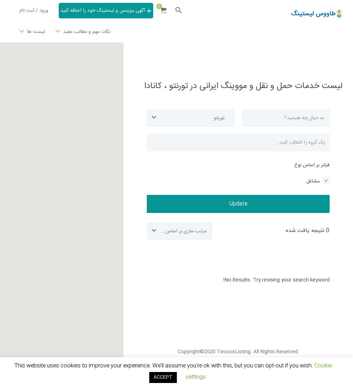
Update (238, 203)
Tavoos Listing (312, 34)
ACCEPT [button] (163, 377)
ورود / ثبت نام (33, 10)
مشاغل (318, 181)
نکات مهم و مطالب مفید (86, 32)
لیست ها (36, 32)
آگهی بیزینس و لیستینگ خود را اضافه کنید (102, 10)
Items (161, 6)
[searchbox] (238, 142)
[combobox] (238, 142)
